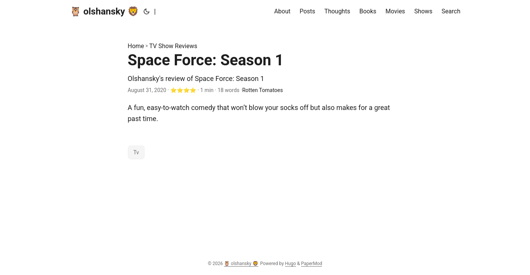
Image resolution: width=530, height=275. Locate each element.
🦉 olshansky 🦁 (104, 11)
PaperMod (311, 263)
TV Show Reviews (173, 46)
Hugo (290, 263)
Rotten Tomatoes (262, 90)
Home (136, 46)
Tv (136, 152)
